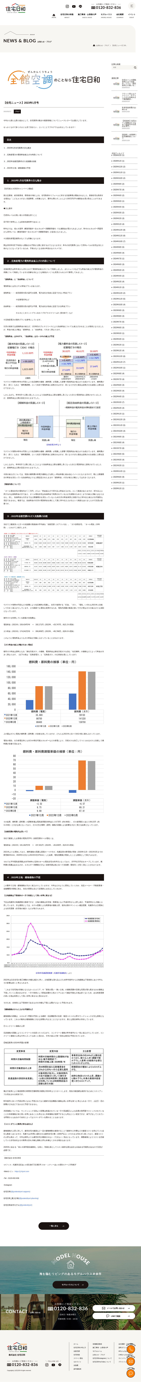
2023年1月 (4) (118, 350)
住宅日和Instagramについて (102, 1358)
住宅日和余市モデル (18, 1205)
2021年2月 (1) (118, 465)
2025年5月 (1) (118, 201)
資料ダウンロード (125, 1348)
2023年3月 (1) (118, 339)
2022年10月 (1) (119, 368)
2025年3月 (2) (118, 213)
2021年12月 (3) (119, 419)
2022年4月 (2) (118, 396)
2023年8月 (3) (118, 316)
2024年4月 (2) (118, 276)
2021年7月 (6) (118, 448)
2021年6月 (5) (118, 454)
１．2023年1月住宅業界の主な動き (17, 148)
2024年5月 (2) (118, 270)
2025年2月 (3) (118, 218)
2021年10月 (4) (119, 431)
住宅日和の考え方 (80, 1348)
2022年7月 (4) (118, 379)
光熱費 (76, 1365)
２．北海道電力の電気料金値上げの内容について (23, 155)
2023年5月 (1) (118, 333)
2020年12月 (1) (119, 471)
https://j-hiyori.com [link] (22, 1171)
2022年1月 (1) (118, 414)
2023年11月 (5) (119, 299)
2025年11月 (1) (119, 172)
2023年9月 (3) (118, 310)
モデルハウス (106, 14)
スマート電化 (78, 1358)
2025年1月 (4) (118, 224)
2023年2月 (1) (118, 345)
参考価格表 (77, 1369)
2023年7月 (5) (118, 322)
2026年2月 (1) (118, 155)
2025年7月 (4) (118, 190)
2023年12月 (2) (119, 293)
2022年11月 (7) (119, 362)
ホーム (76, 1344)
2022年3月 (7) (118, 402)
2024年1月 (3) (118, 287)
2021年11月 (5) (119, 425)
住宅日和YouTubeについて (102, 1362)
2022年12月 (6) (119, 356)
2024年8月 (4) (118, 253)
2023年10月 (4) (119, 305)
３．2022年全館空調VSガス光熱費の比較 (20, 161)
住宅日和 (17, 1192)
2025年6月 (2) (118, 195)
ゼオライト (77, 1362)
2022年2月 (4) (118, 408)
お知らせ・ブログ (103, 45)
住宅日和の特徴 (66, 14)
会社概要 (120, 14)
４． (17, 168)
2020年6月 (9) (118, 477)
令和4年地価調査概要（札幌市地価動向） (52, 973)
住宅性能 (77, 1355)
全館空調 (77, 1351)
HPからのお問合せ (125, 1351)
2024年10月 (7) (119, 241)
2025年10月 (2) (119, 178)
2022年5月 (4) (118, 391)
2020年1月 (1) (118, 488)
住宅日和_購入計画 (21, 1198)
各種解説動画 (97, 1344)
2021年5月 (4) (118, 460)
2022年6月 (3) (118, 385)
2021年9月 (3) (118, 437)
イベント (131, 14)
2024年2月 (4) (118, 282)
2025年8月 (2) (118, 184)
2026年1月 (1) (118, 161)
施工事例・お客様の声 (87, 14)
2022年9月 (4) (118, 373)
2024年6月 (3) (118, 264)
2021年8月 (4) (118, 442)
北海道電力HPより (53, 445)
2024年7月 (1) (118, 259)
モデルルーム (97, 1351)
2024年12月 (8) (119, 230)
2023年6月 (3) (118, 327)
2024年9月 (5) (118, 247)
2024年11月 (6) (119, 236)
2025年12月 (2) (119, 167)
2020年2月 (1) (118, 483)
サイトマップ (123, 1358)
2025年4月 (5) (118, 207)
